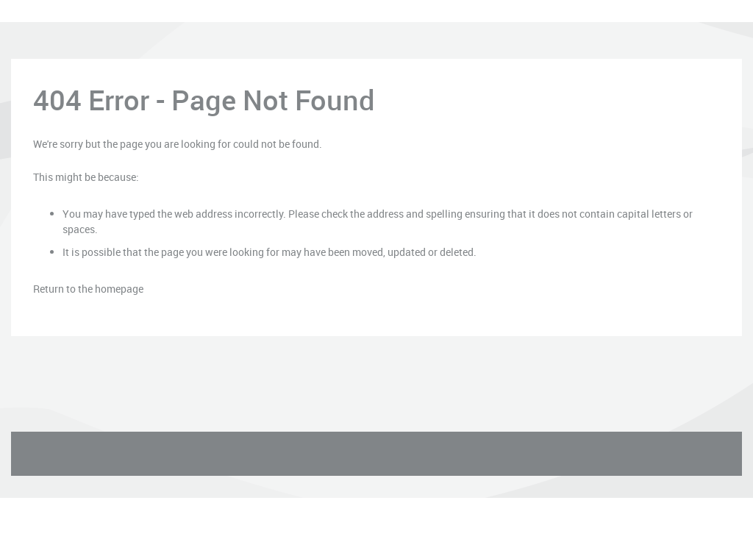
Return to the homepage (88, 289)
